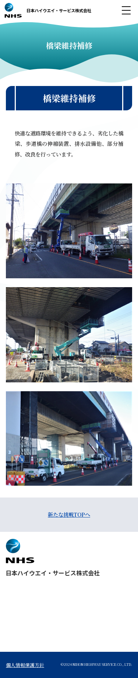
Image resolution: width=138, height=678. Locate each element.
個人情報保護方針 (25, 664)
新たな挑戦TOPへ (69, 514)
